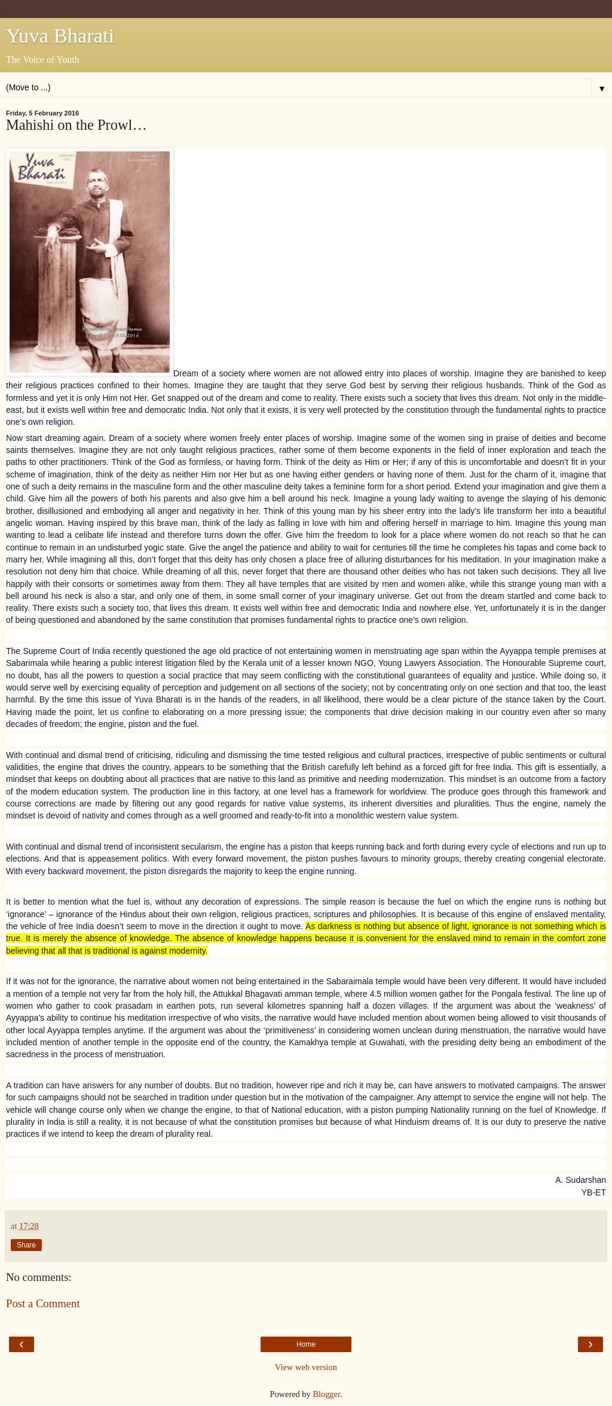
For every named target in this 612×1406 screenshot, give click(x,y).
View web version (306, 1367)
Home (306, 1344)
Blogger (326, 1394)
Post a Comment (43, 1303)
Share (26, 1245)
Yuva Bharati (60, 35)
